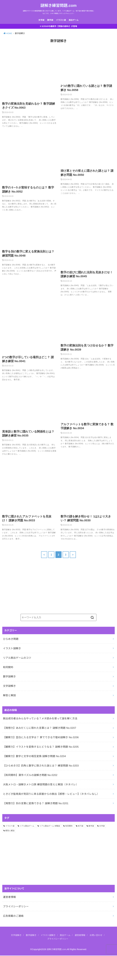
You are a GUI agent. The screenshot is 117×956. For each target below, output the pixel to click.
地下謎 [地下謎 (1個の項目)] (80, 826)
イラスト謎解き (12, 648)
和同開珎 (8, 667)
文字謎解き (9, 686)
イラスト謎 (61, 20)
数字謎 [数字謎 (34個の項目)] (91, 826)
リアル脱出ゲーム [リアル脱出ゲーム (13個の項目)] (27, 826)
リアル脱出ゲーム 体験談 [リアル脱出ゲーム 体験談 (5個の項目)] (49, 826)
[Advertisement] (25, 588)
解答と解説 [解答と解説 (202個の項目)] (9, 831)
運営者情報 (9, 897)
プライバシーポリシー (16, 907)
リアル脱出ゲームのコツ (17, 658)
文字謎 (41, 20)
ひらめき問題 (10, 639)
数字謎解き (9, 677)
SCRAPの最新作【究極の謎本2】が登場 (59, 27)
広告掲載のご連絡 (13, 916)
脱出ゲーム (73, 20)
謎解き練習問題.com (58, 5)
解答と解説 (9, 696)
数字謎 (50, 20)
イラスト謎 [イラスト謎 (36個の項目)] (9, 826)
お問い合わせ (97, 935)
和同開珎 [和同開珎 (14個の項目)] (69, 826)
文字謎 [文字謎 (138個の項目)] (102, 826)
